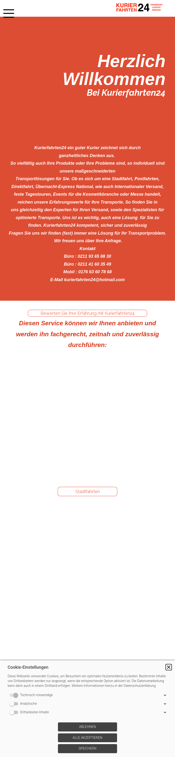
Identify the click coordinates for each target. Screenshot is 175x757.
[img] (141, 8)
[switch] (15, 695)
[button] (169, 667)
